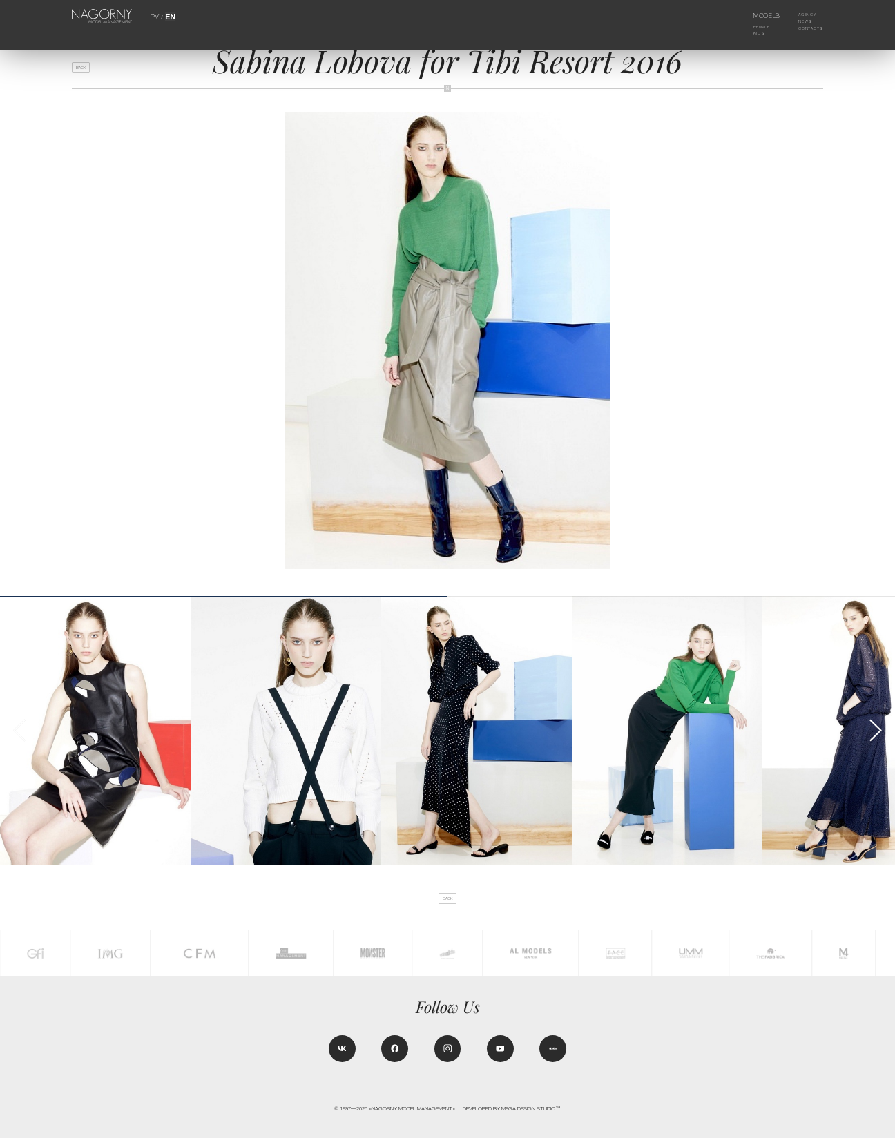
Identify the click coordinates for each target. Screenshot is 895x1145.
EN (169, 15)
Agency (801, 15)
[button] (874, 730)
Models (756, 15)
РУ (155, 15)
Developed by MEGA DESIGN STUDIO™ (512, 1116)
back (86, 70)
